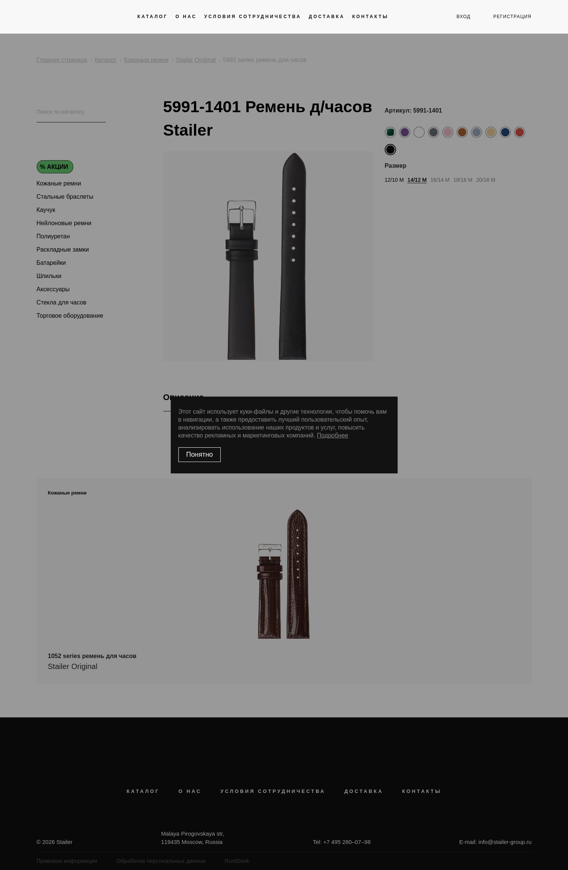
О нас (186, 16)
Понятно (199, 454)
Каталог (153, 16)
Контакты (370, 16)
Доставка (327, 16)
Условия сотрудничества (252, 16)
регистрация (512, 16)
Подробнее (332, 435)
